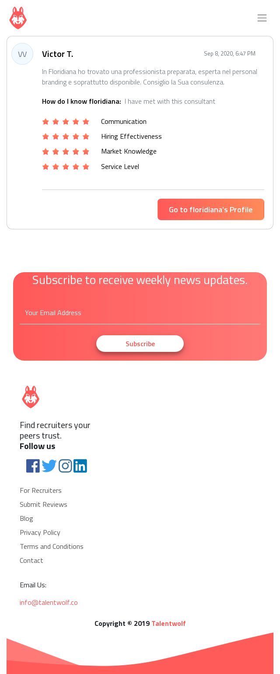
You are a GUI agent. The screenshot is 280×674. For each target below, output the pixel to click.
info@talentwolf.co (49, 602)
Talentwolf (168, 623)
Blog (26, 518)
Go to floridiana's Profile (211, 209)
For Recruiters (41, 490)
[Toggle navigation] (262, 18)
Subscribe (140, 343)
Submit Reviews (43, 504)
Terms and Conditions (52, 546)
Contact (31, 560)
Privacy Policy (40, 532)
